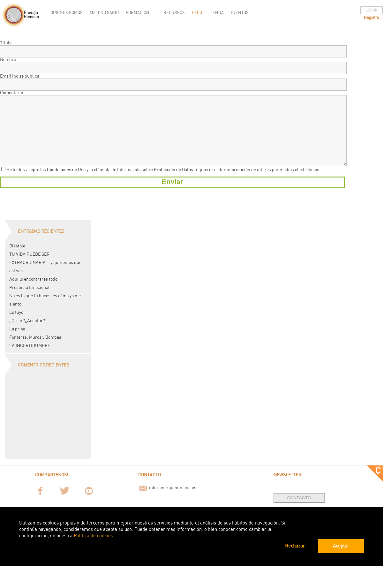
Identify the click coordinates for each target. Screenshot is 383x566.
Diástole (17, 246)
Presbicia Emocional (29, 287)
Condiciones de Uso (66, 170)
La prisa (17, 329)
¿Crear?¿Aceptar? (27, 321)
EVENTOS (240, 13)
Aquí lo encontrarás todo (33, 279)
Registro (371, 18)
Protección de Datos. (174, 170)
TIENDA (216, 13)
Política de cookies (93, 536)
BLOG (197, 13)
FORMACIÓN (137, 13)
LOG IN (371, 10)
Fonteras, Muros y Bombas (35, 337)
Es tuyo (16, 312)
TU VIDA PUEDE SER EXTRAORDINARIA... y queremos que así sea (45, 262)
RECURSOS (174, 13)
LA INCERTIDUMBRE (29, 345)
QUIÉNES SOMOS (66, 13)
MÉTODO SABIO (104, 13)
